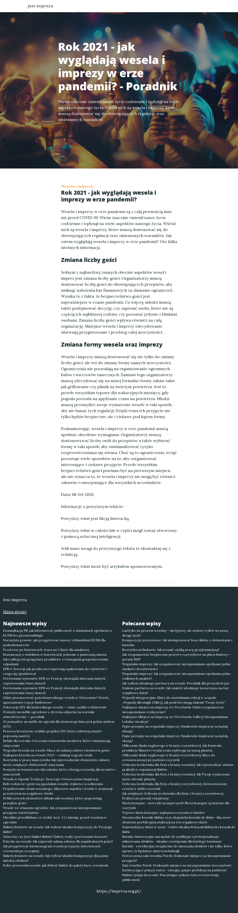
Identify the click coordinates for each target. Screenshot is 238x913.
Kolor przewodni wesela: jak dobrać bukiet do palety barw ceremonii (55, 865)
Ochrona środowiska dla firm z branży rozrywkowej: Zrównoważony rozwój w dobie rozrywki (174, 786)
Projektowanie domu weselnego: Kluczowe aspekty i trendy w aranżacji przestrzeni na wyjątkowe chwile (57, 791)
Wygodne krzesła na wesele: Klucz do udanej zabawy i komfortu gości (56, 750)
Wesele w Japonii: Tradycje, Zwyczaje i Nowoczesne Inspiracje (51, 779)
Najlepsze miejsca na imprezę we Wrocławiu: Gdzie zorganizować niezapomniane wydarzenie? (173, 709)
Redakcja (179, 7)
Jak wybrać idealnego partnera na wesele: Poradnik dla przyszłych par (176, 683)
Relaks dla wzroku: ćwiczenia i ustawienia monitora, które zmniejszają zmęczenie (56, 743)
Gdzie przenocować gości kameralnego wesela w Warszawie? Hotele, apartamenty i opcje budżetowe (56, 700)
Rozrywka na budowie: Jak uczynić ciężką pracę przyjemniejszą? (171, 650)
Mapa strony (15, 611)
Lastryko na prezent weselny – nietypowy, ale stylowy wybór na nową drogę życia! (175, 632)
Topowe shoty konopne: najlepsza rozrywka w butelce (163, 813)
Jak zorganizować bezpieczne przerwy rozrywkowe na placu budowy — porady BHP (176, 656)
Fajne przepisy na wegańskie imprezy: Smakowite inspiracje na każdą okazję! (175, 728)
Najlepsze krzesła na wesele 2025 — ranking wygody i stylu (47, 755)
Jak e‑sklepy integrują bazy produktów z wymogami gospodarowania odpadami (55, 661)
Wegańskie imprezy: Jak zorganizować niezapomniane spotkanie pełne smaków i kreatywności (176, 666)
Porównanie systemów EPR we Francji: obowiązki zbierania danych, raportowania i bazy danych (54, 680)
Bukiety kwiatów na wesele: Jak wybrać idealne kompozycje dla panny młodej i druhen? (55, 858)
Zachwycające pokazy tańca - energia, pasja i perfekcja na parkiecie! (174, 870)
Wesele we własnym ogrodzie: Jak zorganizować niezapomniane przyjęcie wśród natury (52, 810)
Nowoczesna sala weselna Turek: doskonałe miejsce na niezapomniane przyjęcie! (176, 858)
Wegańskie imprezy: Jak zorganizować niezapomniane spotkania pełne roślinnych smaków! (176, 676)
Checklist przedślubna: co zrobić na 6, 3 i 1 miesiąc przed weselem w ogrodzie (55, 819)
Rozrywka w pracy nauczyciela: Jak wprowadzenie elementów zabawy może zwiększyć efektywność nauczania (56, 762)
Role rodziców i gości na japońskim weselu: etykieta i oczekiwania (53, 784)
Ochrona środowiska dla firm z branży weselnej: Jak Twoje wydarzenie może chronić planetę (176, 776)
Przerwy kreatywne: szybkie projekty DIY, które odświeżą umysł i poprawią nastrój (52, 733)
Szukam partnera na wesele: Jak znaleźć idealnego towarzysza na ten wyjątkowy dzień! (175, 690)
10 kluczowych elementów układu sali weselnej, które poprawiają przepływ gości (52, 800)
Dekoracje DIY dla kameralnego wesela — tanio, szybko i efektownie (55, 707)
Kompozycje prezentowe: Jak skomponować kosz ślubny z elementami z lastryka (177, 642)
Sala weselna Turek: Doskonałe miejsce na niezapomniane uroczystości (176, 865)
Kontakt (201, 7)
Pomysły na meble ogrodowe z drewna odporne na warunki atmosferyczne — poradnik (48, 714)
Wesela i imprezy (77, 186)
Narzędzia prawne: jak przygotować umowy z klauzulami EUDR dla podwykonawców (54, 642)
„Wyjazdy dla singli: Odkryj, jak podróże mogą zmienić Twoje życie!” (173, 702)
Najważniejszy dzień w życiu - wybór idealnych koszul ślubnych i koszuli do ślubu (178, 829)
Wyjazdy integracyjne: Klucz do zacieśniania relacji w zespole (169, 698)
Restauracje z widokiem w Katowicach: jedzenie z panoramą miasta (55, 654)
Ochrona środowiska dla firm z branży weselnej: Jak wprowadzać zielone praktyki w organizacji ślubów (178, 767)
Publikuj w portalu (149, 7)
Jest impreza (43, 6)
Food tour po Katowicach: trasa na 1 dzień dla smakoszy (46, 650)
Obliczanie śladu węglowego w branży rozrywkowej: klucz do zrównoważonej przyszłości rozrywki (168, 757)
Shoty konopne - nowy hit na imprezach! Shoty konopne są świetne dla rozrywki (175, 805)
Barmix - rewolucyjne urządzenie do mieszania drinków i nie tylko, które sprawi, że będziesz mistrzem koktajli (177, 848)
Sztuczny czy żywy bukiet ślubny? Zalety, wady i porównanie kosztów (55, 837)
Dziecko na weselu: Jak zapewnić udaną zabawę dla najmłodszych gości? (58, 841)
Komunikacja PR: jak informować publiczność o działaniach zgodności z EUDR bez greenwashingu (57, 632)
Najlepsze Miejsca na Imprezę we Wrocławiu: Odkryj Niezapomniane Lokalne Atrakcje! (175, 719)
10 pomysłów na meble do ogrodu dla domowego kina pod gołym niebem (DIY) (58, 724)
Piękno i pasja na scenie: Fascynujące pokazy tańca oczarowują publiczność (170, 877)
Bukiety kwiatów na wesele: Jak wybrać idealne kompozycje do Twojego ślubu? (57, 829)
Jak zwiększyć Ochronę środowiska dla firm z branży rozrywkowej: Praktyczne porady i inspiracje (173, 795)
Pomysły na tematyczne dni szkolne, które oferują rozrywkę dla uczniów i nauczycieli (59, 771)
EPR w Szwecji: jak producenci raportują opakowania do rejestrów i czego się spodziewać (55, 671)
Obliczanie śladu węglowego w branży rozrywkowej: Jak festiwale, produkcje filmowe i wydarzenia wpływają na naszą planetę (172, 747)
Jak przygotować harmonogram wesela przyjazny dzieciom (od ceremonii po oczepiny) (51, 848)
